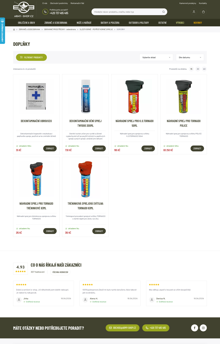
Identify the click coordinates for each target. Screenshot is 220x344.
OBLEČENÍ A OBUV (26, 22)
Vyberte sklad (149, 57)
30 (198, 69)
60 (204, 69)
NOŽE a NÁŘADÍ (84, 22)
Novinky (198, 22)
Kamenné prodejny (187, 3)
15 (191, 69)
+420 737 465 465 (59, 13)
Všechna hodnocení (60, 272)
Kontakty (203, 3)
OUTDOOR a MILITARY (139, 22)
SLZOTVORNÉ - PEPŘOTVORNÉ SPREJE (96, 29)
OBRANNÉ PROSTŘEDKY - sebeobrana (60, 29)
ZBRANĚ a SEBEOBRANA (55, 22)
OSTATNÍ (162, 22)
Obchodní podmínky (59, 3)
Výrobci (180, 22)
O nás (44, 3)
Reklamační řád (77, 3)
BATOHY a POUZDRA (110, 22)
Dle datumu (184, 57)
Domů (14, 29)
